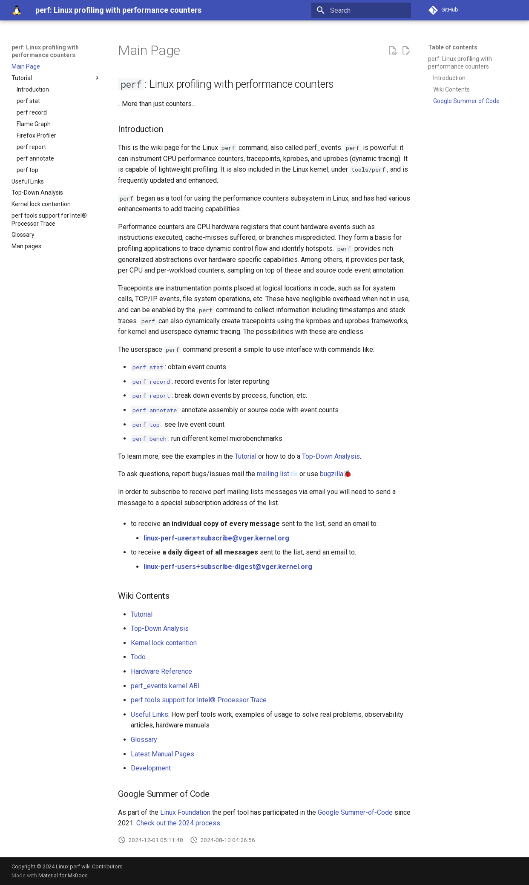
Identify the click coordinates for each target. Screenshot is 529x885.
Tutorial (245, 456)
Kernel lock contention (164, 643)
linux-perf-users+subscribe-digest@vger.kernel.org (228, 567)
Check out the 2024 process (178, 823)
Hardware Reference (161, 671)
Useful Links (149, 714)
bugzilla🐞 (336, 474)
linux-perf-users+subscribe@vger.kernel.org (216, 538)
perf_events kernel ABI (165, 686)
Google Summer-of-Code (355, 812)
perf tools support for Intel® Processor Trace (199, 700)
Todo (138, 657)
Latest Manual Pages (162, 754)
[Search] (361, 10)
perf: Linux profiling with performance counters (45, 51)
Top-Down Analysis (331, 456)
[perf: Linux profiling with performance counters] (16, 10)
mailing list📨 (277, 474)
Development (151, 768)
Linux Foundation (185, 812)
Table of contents (452, 47)
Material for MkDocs (63, 875)
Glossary (144, 740)
